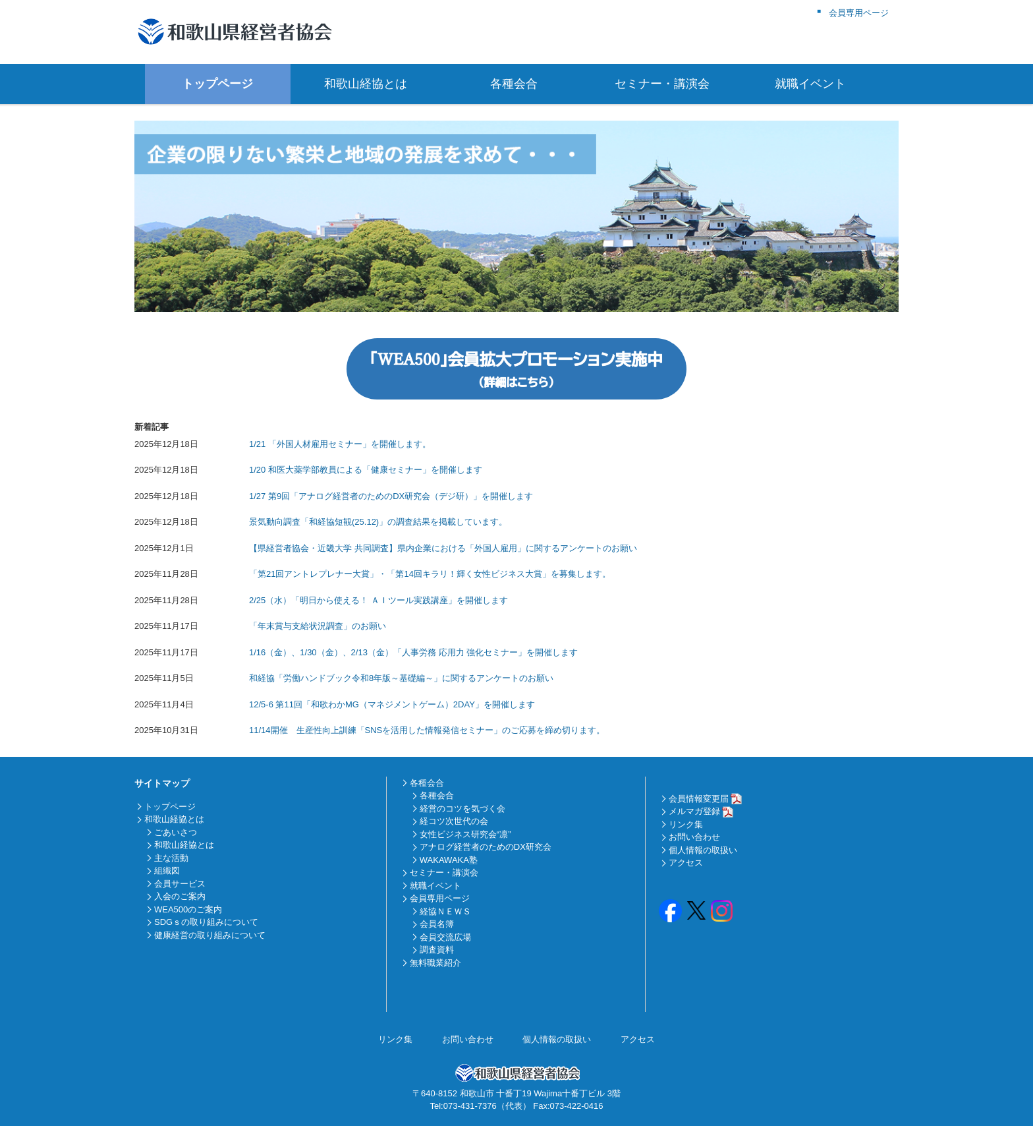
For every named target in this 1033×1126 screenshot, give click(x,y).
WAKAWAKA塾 (449, 860)
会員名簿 (437, 924)
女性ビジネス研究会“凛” (465, 834)
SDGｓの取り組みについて (206, 922)
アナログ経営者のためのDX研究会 (485, 847)
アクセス (686, 863)
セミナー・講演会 (664, 83)
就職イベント (813, 83)
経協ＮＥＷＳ (445, 911)
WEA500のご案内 (188, 909)
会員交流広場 (445, 937)
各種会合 (516, 83)
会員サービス (180, 884)
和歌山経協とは (368, 83)
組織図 (167, 870)
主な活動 (171, 858)
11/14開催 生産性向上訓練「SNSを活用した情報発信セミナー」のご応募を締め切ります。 (427, 730)
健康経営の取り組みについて (209, 935)
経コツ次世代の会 (454, 821)
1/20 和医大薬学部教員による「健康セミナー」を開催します (365, 470)
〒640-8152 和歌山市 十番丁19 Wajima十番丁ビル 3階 (516, 1093)
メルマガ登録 (694, 811)
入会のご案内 (180, 896)
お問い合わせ (694, 837)
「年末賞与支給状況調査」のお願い (317, 626)
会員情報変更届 (699, 799)
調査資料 (437, 950)
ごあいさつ (175, 832)
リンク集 (686, 824)
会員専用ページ (440, 898)
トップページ (220, 83)
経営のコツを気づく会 (462, 809)
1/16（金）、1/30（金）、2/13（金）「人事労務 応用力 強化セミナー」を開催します (413, 652)
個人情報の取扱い (703, 850)
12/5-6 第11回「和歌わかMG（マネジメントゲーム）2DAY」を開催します (392, 704)
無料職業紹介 (435, 963)
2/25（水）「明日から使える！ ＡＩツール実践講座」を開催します (378, 600)
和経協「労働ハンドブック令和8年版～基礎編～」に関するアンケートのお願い (401, 678)
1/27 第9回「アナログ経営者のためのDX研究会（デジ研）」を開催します (391, 496)
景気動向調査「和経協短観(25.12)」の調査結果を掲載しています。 (378, 522)
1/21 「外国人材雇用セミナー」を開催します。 (340, 444)
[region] (516, 216)
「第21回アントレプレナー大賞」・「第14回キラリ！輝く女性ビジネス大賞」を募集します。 (430, 574)
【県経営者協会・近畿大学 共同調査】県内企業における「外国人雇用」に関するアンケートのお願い (443, 548)
